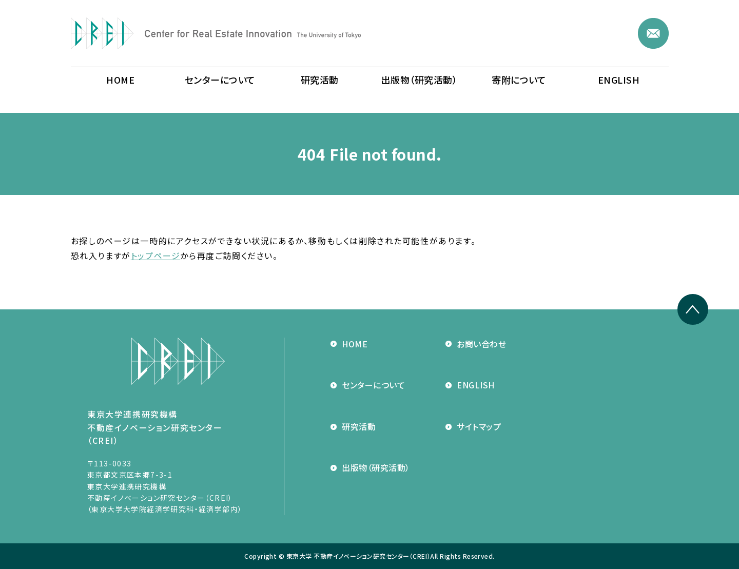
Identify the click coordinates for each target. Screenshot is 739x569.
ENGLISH (469, 385)
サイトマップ (473, 426)
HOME (348, 344)
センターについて (367, 385)
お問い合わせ (475, 344)
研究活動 (353, 426)
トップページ (156, 255)
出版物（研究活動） (370, 467)
